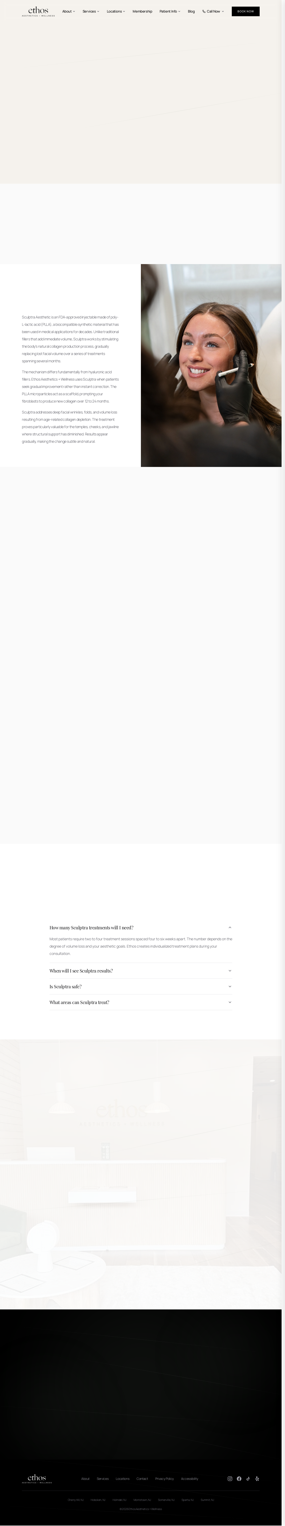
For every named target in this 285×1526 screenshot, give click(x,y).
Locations (116, 11)
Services (91, 11)
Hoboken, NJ (98, 1500)
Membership (142, 11)
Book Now (246, 11)
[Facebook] (239, 1478)
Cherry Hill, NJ (76, 1500)
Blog (191, 11)
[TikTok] (248, 1478)
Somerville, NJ (166, 1500)
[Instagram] (230, 1478)
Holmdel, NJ (119, 1500)
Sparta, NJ (187, 1500)
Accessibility (189, 1478)
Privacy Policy (164, 1478)
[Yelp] (257, 1478)
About (68, 11)
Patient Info (170, 11)
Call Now (213, 11)
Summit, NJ (207, 1500)
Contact (142, 1478)
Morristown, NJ (142, 1500)
